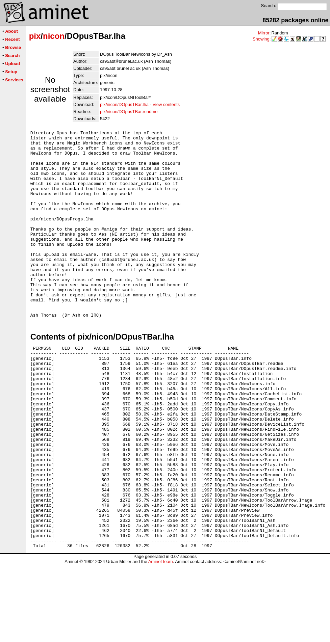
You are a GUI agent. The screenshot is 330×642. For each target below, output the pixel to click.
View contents (166, 104)
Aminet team (160, 639)
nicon (54, 36)
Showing (261, 39)
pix (35, 36)
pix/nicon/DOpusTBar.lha (124, 104)
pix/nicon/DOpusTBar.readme (129, 111)
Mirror (264, 32)
